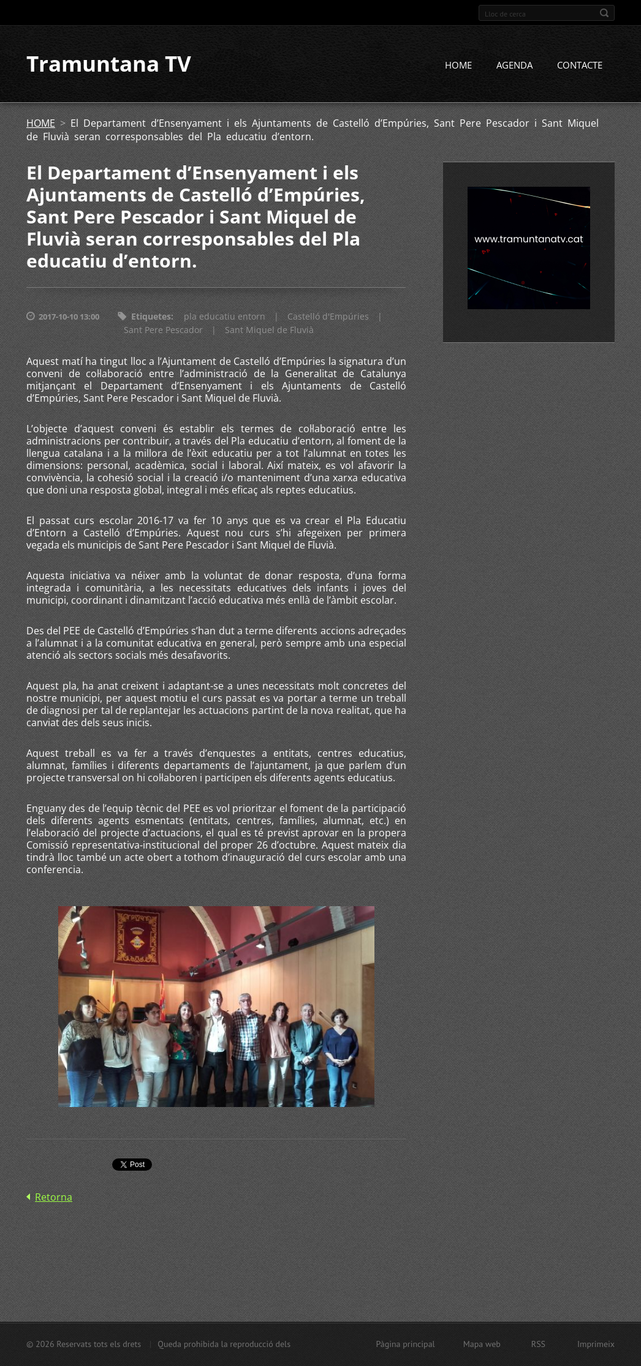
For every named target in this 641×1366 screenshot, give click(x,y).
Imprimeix (596, 1343)
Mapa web (482, 1343)
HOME (458, 65)
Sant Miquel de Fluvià (269, 330)
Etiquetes (151, 317)
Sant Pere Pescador (163, 330)
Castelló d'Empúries (328, 317)
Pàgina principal (405, 1343)
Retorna (53, 1197)
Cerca (604, 13)
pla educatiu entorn (224, 317)
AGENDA (514, 65)
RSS (538, 1343)
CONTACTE (579, 65)
